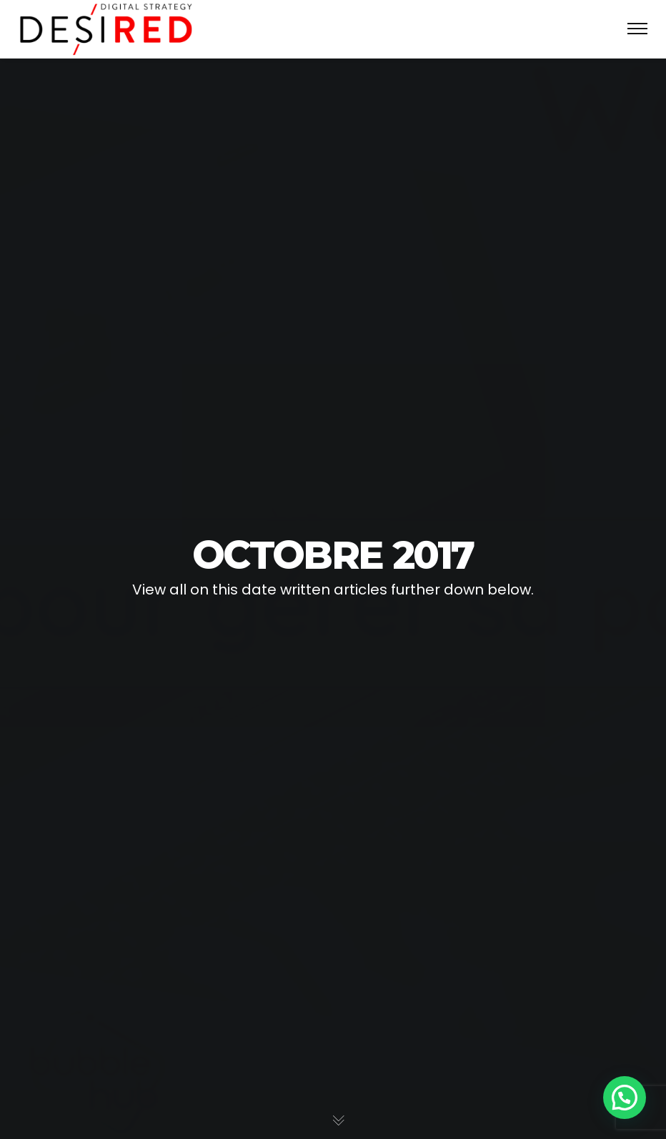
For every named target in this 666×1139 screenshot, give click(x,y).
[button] (624, 1097)
